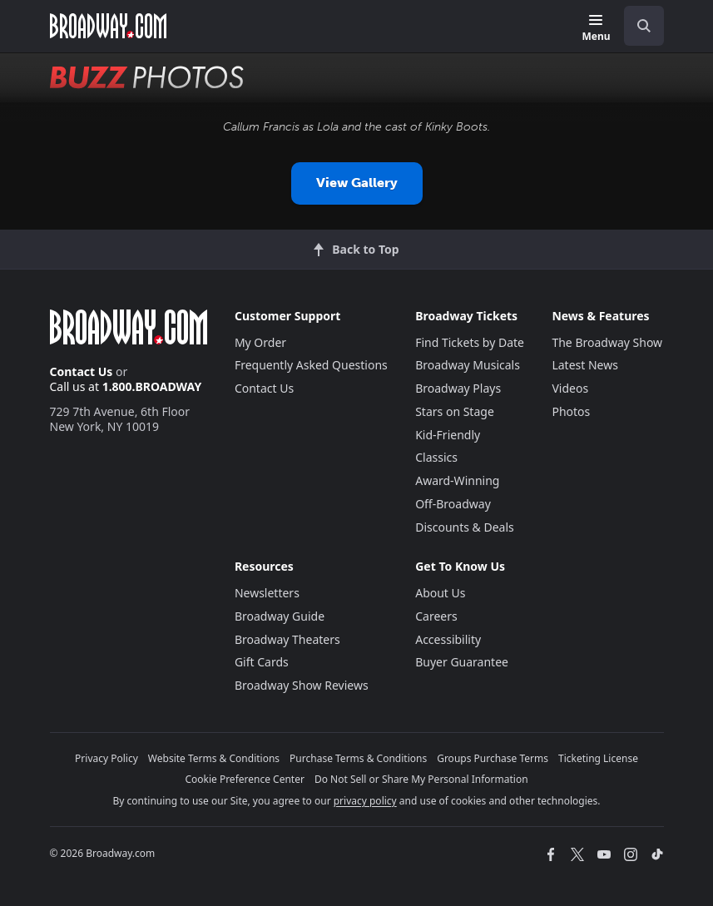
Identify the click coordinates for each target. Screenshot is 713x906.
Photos (571, 411)
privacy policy (365, 801)
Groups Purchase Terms (492, 758)
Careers (436, 616)
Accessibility (448, 639)
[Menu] (596, 28)
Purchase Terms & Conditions (358, 758)
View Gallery (357, 183)
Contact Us (81, 371)
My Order (260, 342)
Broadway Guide (279, 616)
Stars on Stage (454, 411)
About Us (440, 593)
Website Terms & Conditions (214, 758)
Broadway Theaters (287, 639)
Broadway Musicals (467, 365)
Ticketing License (598, 758)
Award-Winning (457, 480)
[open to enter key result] (644, 26)
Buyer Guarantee (461, 662)
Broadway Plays (458, 388)
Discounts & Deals (464, 527)
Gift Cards (262, 662)
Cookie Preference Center (245, 779)
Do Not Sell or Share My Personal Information (421, 779)
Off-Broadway (453, 504)
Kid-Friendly (447, 435)
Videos (570, 388)
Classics (436, 457)
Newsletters (267, 593)
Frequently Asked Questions (311, 365)
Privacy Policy (106, 758)
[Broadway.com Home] (108, 25)
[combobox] (637, 26)
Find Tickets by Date (469, 342)
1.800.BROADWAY (152, 386)
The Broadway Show (607, 342)
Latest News (585, 365)
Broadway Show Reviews (302, 685)
